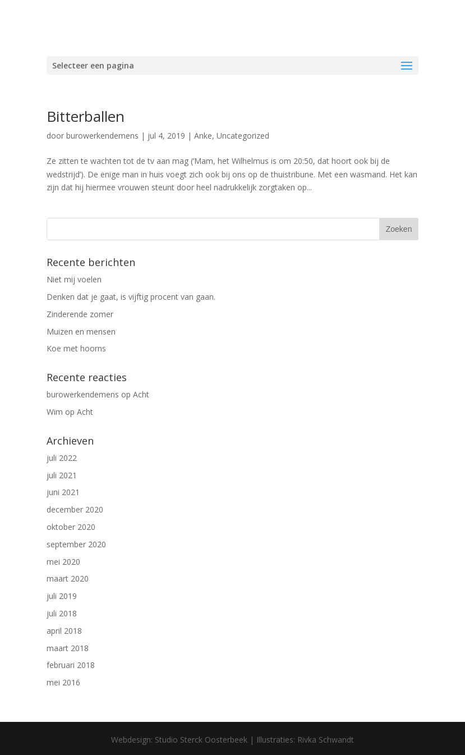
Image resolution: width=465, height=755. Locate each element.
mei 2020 (63, 561)
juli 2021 (62, 475)
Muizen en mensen (81, 331)
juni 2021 (63, 492)
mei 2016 (63, 682)
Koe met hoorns (76, 348)
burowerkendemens (102, 135)
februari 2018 (71, 665)
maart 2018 (68, 648)
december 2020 (75, 509)
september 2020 (76, 544)
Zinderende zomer (80, 314)
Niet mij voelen (74, 279)
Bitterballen (86, 116)
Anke (203, 135)
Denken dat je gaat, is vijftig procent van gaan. (131, 296)
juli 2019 (62, 596)
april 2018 (64, 630)
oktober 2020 (71, 526)
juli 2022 (62, 457)
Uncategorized (243, 135)
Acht (141, 394)
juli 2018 (62, 613)
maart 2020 (68, 578)
